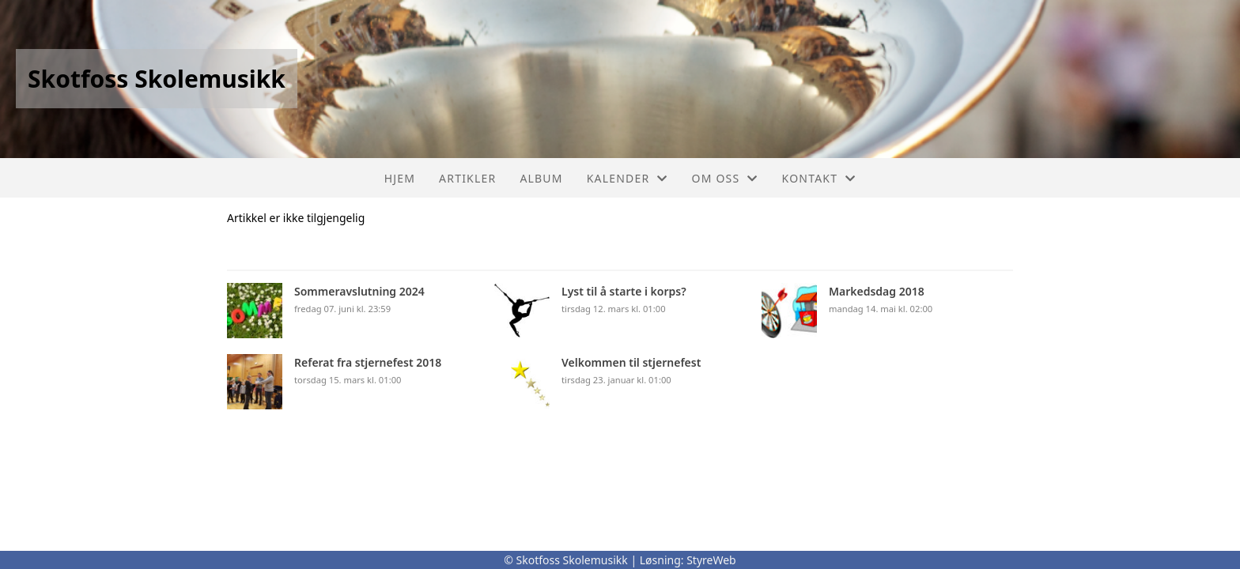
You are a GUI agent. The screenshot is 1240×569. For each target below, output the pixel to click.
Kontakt (819, 178)
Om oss (725, 178)
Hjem (399, 178)
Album (541, 178)
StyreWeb (711, 559)
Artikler (467, 178)
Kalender (627, 178)
